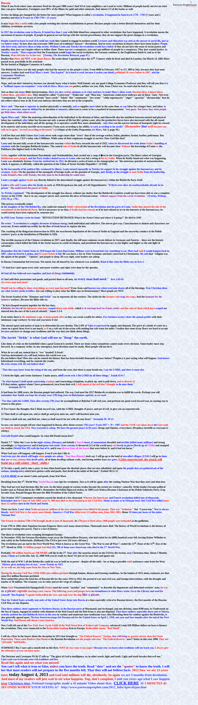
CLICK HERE (9, 476)
